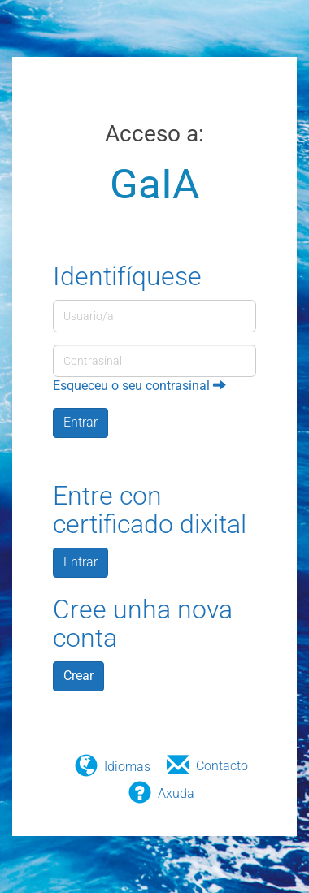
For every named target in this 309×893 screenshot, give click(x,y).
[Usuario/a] (154, 316)
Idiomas (127, 766)
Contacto (222, 766)
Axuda (176, 793)
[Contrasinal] (154, 361)
